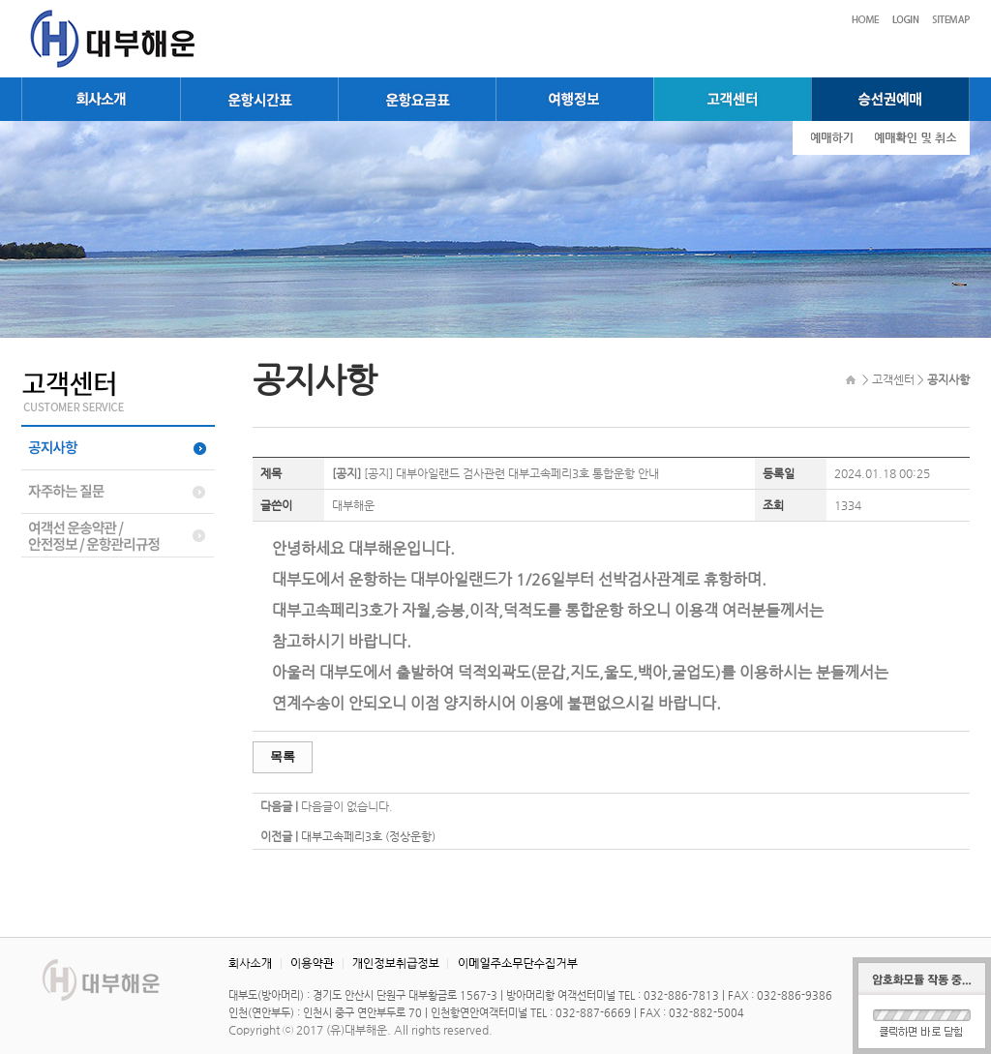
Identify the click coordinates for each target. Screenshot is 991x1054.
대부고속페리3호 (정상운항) (368, 836)
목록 (282, 756)
